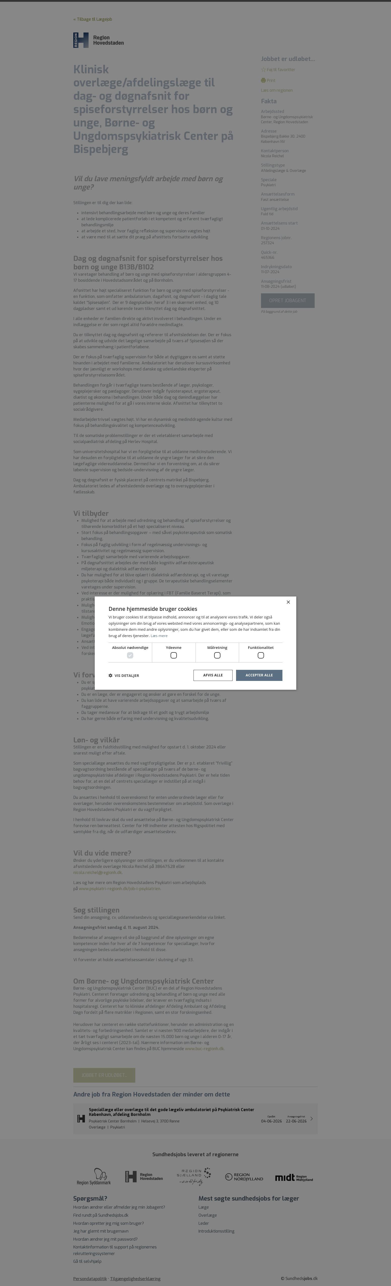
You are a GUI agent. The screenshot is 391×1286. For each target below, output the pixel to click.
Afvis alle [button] (212, 675)
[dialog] (195, 643)
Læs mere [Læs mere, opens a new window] (159, 635)
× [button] (288, 602)
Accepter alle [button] (259, 675)
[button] (124, 675)
